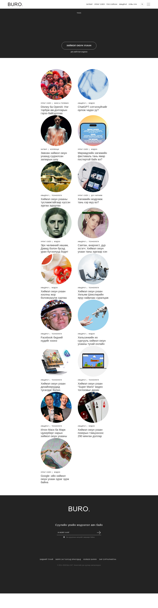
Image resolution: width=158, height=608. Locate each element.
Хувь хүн (133, 4)
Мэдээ (92, 103)
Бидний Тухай (46, 559)
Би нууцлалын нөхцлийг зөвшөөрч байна (80, 537)
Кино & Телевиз (61, 103)
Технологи (57, 195)
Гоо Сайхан (112, 4)
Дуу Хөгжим (96, 195)
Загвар (89, 4)
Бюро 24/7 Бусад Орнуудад (68, 559)
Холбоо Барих (90, 559)
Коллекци (54, 149)
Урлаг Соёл (99, 4)
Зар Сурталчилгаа (107, 559)
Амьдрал (123, 4)
